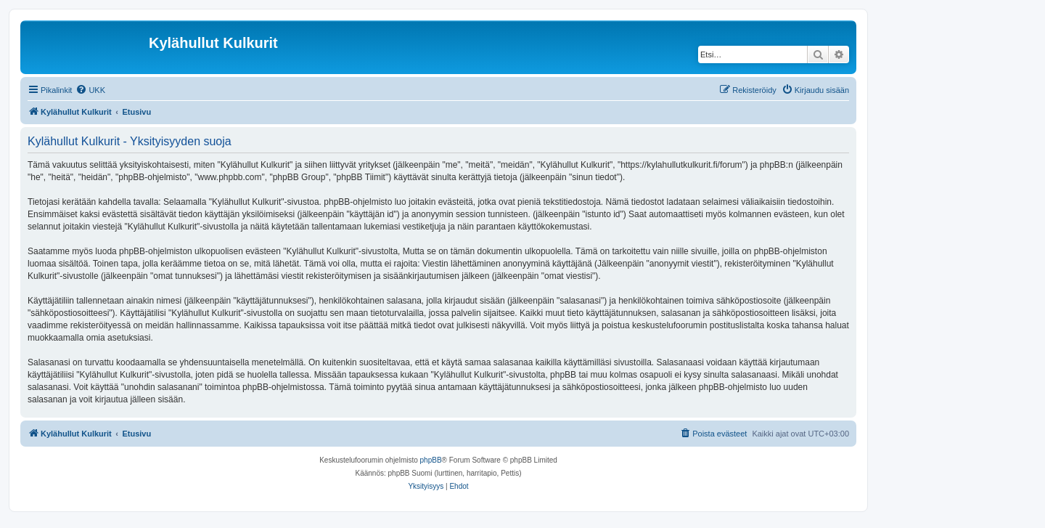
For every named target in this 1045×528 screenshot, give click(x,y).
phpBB (431, 460)
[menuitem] (90, 90)
